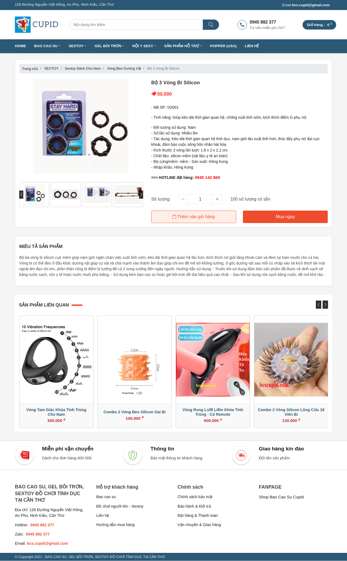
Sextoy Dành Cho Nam (83, 68)
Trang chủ (30, 69)
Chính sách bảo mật (195, 497)
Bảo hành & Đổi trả (194, 506)
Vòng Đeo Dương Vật (124, 68)
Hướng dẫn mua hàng (115, 525)
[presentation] (21, 195)
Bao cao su (106, 497)
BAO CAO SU (47, 46)
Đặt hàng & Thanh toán (198, 516)
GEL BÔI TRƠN (109, 46)
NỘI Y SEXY (144, 46)
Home (20, 46)
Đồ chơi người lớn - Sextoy (119, 506)
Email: (306, 5)
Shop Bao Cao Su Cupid (281, 497)
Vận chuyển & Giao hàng (199, 525)
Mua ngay (285, 216)
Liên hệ (252, 46)
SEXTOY (77, 46)
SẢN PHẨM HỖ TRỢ (183, 46)
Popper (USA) (223, 46)
